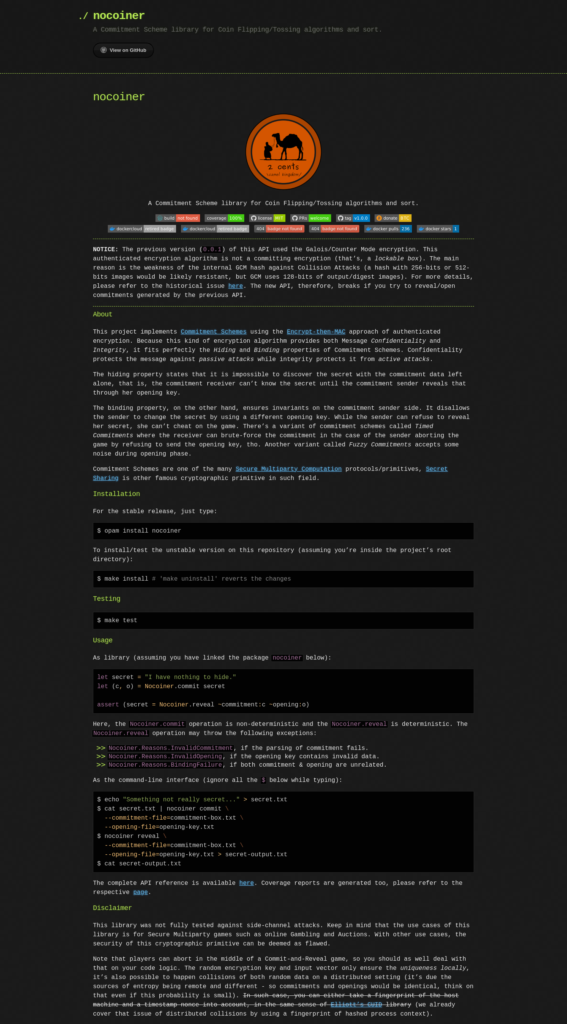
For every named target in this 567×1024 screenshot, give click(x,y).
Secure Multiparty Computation (288, 467)
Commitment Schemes (214, 330)
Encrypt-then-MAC (316, 330)
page (140, 890)
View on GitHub (123, 50)
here (235, 284)
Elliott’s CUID (356, 1002)
